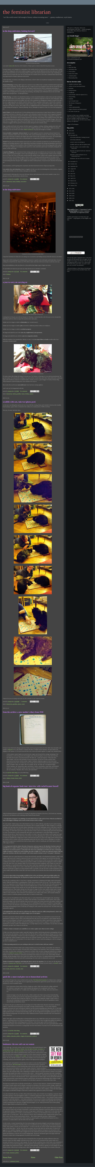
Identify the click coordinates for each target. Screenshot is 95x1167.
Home (33, 1157)
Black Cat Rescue (28, 129)
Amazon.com (12, 963)
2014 (70, 130)
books (7, 968)
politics (18, 1036)
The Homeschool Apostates (40, 980)
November (73, 161)
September (73, 166)
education (13, 1036)
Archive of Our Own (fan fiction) (76, 86)
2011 (70, 191)
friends (12, 778)
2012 (70, 188)
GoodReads (71, 92)
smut (22, 968)
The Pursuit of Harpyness (74, 103)
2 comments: (24, 701)
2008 (70, 198)
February (72, 183)
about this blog (72, 67)
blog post (10, 749)
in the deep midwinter (12, 190)
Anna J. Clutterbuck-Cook (82, 209)
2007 (70, 200)
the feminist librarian (27, 12)
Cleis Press (18, 963)
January (72, 185)
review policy (71, 71)
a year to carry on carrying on (15, 282)
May (71, 176)
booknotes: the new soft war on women (18, 1044)
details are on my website (16, 953)
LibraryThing (71, 96)
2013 (70, 133)
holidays (18, 181)
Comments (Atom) (14, 1161)
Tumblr (70, 105)
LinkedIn (70, 98)
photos (31, 394)
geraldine (18, 394)
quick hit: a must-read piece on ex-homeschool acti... (78, 155)
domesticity (9, 181)
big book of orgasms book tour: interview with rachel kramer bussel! (31, 786)
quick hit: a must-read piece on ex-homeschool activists (25, 977)
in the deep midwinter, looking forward (19, 31)
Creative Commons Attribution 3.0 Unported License (79, 211)
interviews (12, 968)
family (14, 394)
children (8, 778)
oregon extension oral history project (77, 109)
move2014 (23, 181)
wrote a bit (11, 66)
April (71, 178)
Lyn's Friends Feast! (73, 101)
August (72, 168)
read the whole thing (12, 772)
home (69, 65)
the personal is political (31, 1036)
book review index (73, 73)
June (71, 173)
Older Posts (59, 1157)
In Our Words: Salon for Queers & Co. (78, 94)
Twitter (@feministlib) (74, 107)
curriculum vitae (72, 69)
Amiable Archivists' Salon (74, 84)
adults (24, 1056)
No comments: (24, 179)
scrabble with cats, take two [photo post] (19, 402)
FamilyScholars (72, 90)
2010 (70, 193)
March (72, 180)
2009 (70, 195)
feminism (12, 1152)
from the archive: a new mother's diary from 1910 (23, 712)
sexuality (18, 968)
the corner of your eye (73, 111)
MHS (20, 778)
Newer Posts (7, 1157)
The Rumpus (75, 124)
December (73, 135)
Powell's (56, 963)
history (16, 778)
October (72, 164)
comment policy (72, 75)
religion (23, 1036)
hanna (14, 181)
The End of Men (17, 1064)
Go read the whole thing (14, 1030)
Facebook (70, 88)
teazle (23, 704)
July (71, 171)
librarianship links (72, 78)
